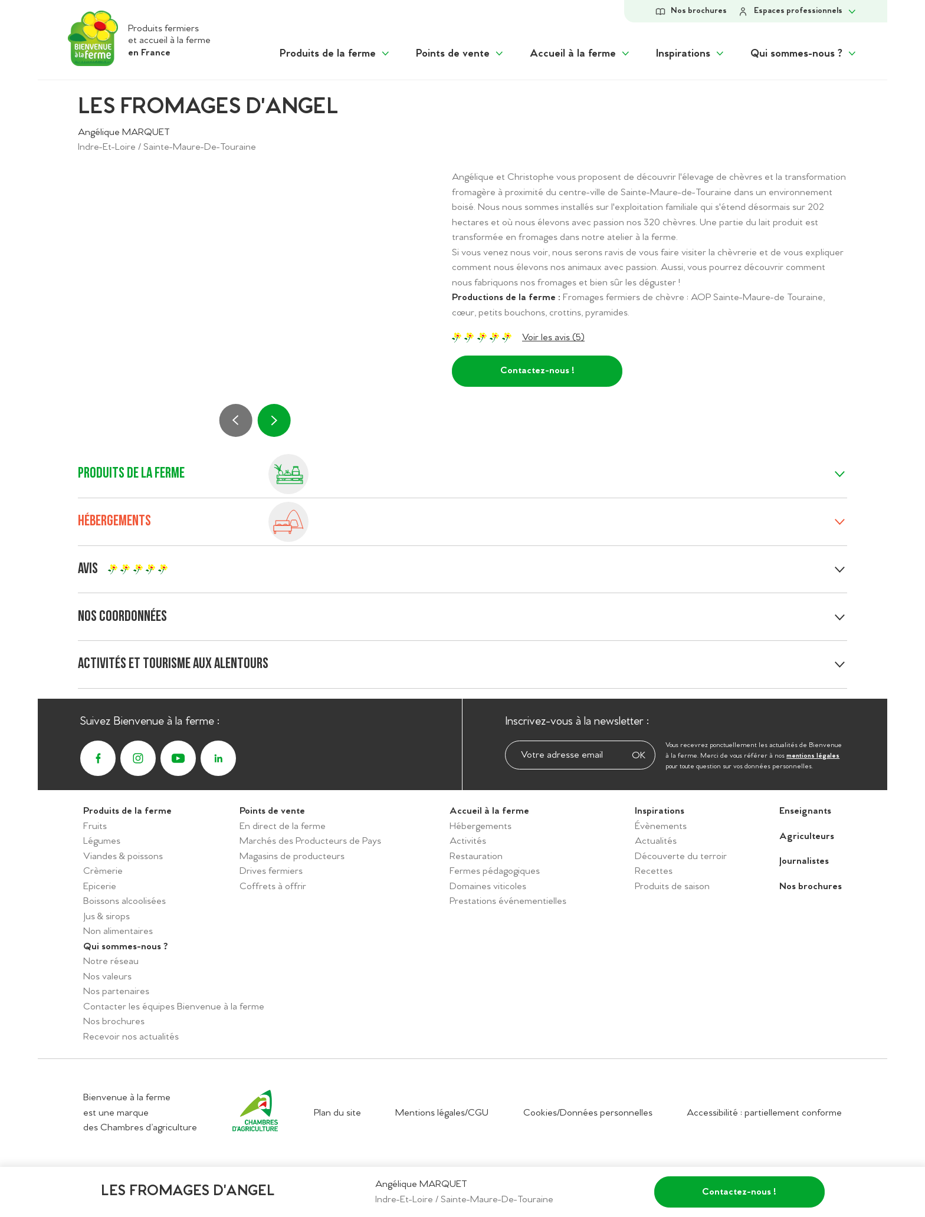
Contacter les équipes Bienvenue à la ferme (173, 1007)
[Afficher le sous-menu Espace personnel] (797, 11)
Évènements (661, 826)
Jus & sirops (106, 916)
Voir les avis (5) (553, 337)
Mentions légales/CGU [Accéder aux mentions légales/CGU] (441, 1113)
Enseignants (805, 811)
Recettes (654, 871)
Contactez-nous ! (537, 370)
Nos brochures (114, 1021)
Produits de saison (672, 886)
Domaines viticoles (488, 886)
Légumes (101, 841)
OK (638, 755)
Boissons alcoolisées (124, 901)
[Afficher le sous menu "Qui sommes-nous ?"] (804, 54)
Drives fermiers (271, 871)
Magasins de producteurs (292, 856)
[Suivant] (273, 420)
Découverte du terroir (681, 856)
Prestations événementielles (508, 901)
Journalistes (804, 861)
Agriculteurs (806, 836)
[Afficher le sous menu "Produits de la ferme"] (335, 54)
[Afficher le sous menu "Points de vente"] (460, 54)
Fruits (95, 826)
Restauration (476, 856)
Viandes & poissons (123, 856)
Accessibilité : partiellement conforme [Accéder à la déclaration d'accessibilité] (764, 1113)
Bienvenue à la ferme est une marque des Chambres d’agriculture (140, 1112)
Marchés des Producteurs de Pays (310, 841)
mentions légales (812, 756)
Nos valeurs (107, 977)
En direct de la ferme (283, 826)
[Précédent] (235, 420)
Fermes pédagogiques (495, 871)
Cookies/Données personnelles (587, 1113)
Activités (468, 841)
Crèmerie (103, 871)
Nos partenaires (116, 991)
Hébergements (480, 826)
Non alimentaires (118, 931)
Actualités (656, 841)
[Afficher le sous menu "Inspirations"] (691, 54)
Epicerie (99, 886)
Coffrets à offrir (273, 886)
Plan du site (337, 1113)
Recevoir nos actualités (131, 1037)
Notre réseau (111, 961)
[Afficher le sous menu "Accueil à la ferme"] (580, 54)
